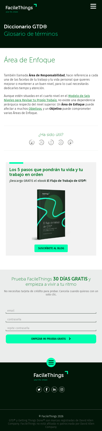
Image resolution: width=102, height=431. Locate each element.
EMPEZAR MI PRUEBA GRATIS (51, 338)
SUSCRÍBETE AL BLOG (51, 248)
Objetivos (35, 109)
